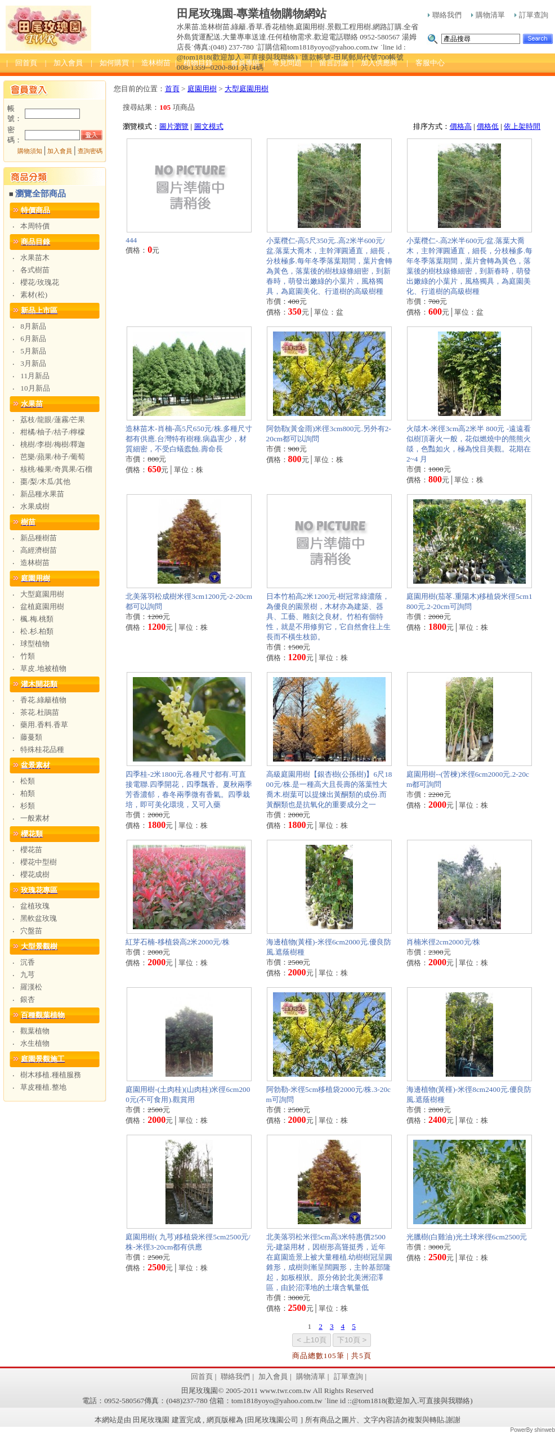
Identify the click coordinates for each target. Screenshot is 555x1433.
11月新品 (35, 375)
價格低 (488, 126)
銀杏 (27, 999)
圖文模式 (208, 126)
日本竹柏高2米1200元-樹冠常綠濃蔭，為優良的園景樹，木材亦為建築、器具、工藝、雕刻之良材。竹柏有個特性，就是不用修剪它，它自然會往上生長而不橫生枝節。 (328, 616)
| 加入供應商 (374, 63)
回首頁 (202, 1376)
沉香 (27, 962)
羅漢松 (31, 987)
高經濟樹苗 (38, 550)
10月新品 (35, 388)
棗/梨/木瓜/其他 (45, 481)
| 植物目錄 (194, 63)
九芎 (27, 974)
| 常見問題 (282, 63)
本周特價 (35, 226)
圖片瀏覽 (174, 126)
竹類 (27, 656)
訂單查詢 (531, 15)
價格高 (461, 126)
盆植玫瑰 (35, 906)
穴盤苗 (31, 930)
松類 (27, 781)
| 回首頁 (21, 63)
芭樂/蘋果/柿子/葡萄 (52, 457)
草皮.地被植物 (43, 668)
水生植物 (35, 1043)
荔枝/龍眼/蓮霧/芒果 (52, 419)
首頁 (172, 88)
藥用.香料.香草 (44, 724)
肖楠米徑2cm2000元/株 (443, 942)
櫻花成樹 (35, 874)
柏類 (27, 793)
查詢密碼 (90, 151)
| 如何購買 (110, 63)
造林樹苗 (35, 562)
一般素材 (35, 818)
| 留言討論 (330, 63)
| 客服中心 (425, 63)
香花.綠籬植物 (43, 700)
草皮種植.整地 (43, 1087)
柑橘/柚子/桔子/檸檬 (52, 432)
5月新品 (33, 351)
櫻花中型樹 (38, 862)
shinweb (544, 1430)
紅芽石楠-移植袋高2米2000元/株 (177, 942)
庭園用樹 (202, 88)
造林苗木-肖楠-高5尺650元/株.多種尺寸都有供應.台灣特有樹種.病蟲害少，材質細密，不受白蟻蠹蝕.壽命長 (189, 438)
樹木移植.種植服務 (50, 1075)
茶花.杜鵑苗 (39, 712)
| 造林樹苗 (151, 63)
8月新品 (33, 326)
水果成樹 (35, 506)
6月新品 (33, 338)
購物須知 (29, 151)
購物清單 (488, 15)
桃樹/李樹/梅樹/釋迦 (52, 444)
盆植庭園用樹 (42, 606)
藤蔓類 (31, 737)
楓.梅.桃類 (36, 619)
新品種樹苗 (38, 538)
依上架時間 (522, 126)
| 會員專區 (241, 63)
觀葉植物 (35, 1031)
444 (131, 240)
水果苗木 (35, 257)
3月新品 (33, 363)
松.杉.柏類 (36, 631)
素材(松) (33, 294)
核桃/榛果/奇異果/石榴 (56, 469)
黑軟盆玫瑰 (38, 918)
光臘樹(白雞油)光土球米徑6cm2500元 (466, 1237)
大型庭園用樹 (42, 594)
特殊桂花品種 (42, 749)
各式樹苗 (35, 270)
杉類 (27, 805)
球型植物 (35, 643)
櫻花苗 (31, 849)
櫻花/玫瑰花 (39, 282)
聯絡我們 (445, 15)
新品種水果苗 (42, 494)
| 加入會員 (64, 63)
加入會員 (59, 151)
